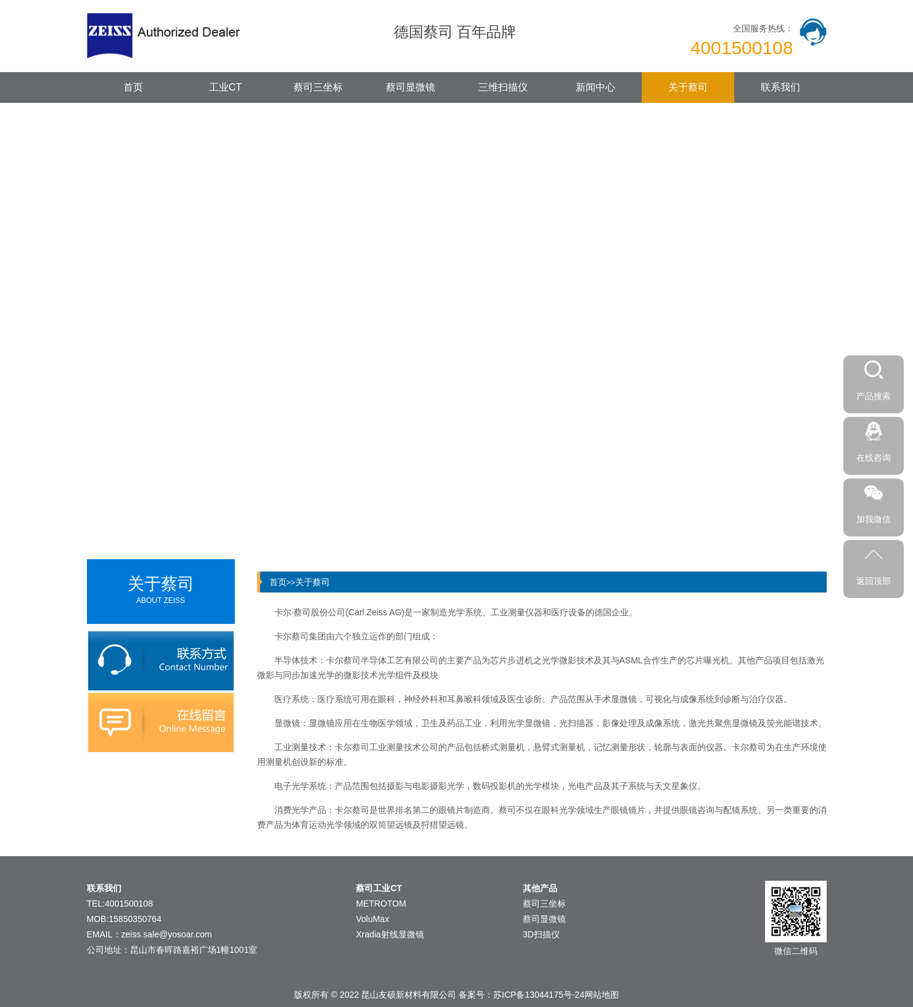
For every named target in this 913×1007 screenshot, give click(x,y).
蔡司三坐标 (318, 87)
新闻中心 (595, 87)
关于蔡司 (688, 87)
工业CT (225, 87)
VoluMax (372, 919)
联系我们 (780, 87)
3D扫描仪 (541, 934)
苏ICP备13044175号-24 (538, 995)
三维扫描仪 (503, 87)
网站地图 (601, 995)
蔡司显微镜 (410, 87)
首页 (133, 87)
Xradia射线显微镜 (390, 934)
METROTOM (381, 903)
